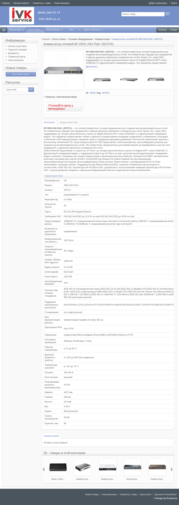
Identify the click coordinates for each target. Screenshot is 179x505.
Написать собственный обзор (61, 97)
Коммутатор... (83, 479)
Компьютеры (16, 29)
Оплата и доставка (17, 46)
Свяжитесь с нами (128, 494)
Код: (99, 93)
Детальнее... (92, 66)
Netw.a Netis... (58, 479)
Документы (13, 53)
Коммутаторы (102, 39)
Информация (15, 40)
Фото (75, 29)
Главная (46, 39)
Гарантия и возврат (17, 49)
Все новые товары (21, 74)
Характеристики (69, 122)
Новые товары (16, 68)
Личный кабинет (21, 3)
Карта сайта (145, 494)
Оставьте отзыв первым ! (56, 442)
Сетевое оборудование (81, 39)
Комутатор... (133, 479)
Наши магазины (16, 60)
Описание (49, 122)
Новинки (162, 29)
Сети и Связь (35, 29)
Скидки (173, 29)
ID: (87, 93)
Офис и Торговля (93, 29)
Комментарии (51, 436)
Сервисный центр (17, 56)
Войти (174, 3)
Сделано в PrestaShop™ (165, 494)
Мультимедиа (54, 29)
